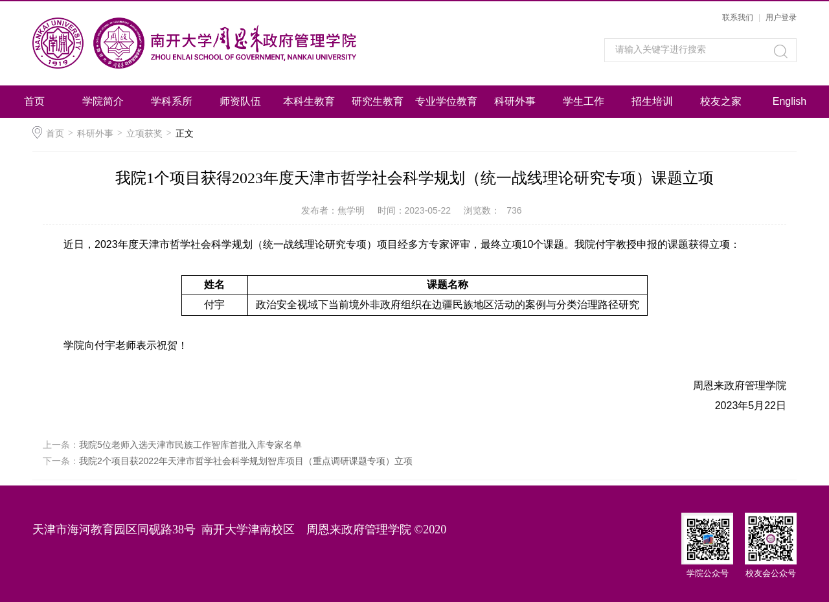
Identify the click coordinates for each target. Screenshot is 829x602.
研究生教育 (377, 101)
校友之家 (721, 101)
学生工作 (583, 101)
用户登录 (781, 17)
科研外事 (515, 101)
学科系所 (171, 101)
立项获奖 (144, 133)
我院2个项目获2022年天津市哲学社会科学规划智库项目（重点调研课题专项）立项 (246, 461)
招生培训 (652, 101)
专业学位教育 (446, 101)
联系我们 (737, 17)
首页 (34, 101)
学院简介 (103, 101)
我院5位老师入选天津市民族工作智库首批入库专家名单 (190, 445)
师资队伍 (240, 101)
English (789, 101)
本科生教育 (309, 101)
